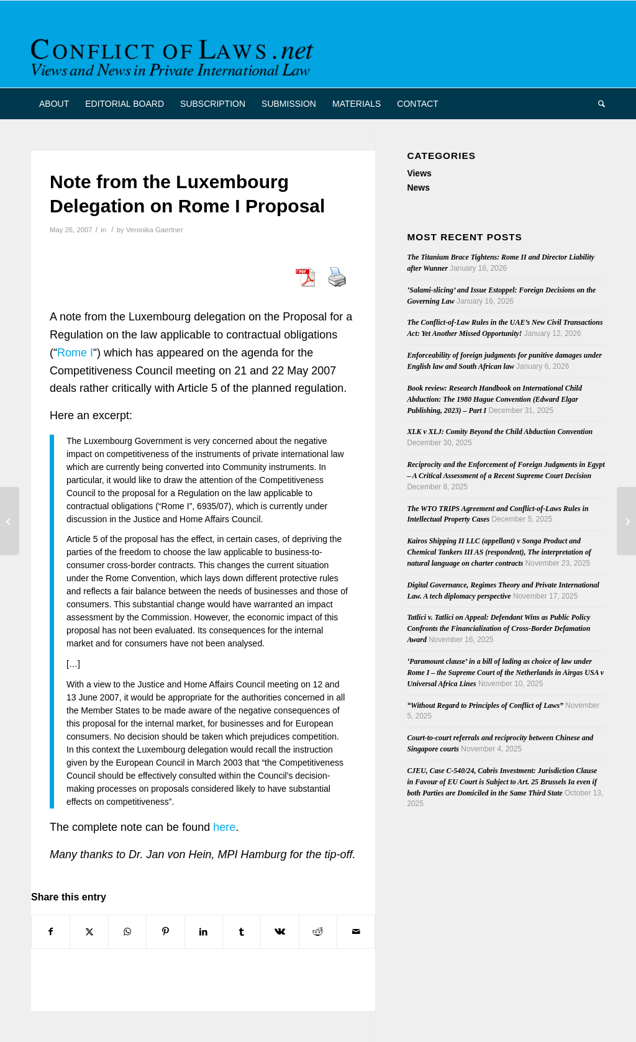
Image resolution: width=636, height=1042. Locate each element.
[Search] (597, 103)
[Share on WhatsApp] (127, 931)
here (224, 827)
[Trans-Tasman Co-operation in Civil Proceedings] (626, 521)
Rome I (75, 353)
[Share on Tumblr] (241, 931)
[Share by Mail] (356, 931)
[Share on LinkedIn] (203, 931)
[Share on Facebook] (51, 931)
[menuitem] (54, 103)
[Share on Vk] (279, 931)
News (418, 188)
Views (419, 173)
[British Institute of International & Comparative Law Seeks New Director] (9, 521)
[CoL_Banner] (174, 55)
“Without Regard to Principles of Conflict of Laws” (485, 705)
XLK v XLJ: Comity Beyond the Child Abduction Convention (500, 431)
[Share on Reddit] (318, 931)
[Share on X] (88, 931)
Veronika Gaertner (154, 229)
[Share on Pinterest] (165, 931)
